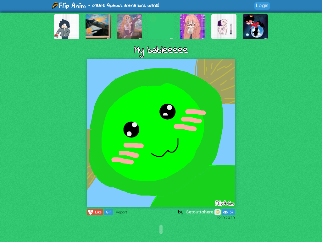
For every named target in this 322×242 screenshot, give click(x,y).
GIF (108, 212)
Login (262, 5)
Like (94, 212)
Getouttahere (203, 212)
